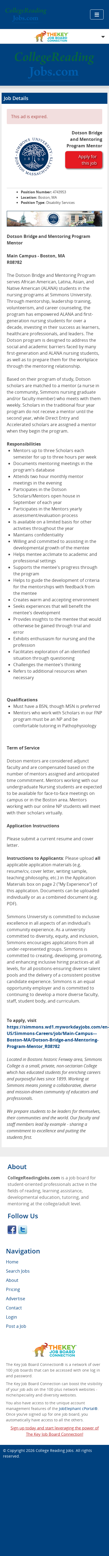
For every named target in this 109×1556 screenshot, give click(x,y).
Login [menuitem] (11, 1317)
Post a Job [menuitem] (16, 1326)
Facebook (12, 1229)
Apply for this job (87, 160)
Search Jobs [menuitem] (18, 1271)
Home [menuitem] (12, 1262)
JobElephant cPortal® (78, 1408)
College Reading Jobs (55, 1450)
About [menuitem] (12, 1280)
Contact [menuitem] (14, 1308)
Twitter (22, 1229)
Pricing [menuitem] (13, 1289)
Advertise (15, 1299)
